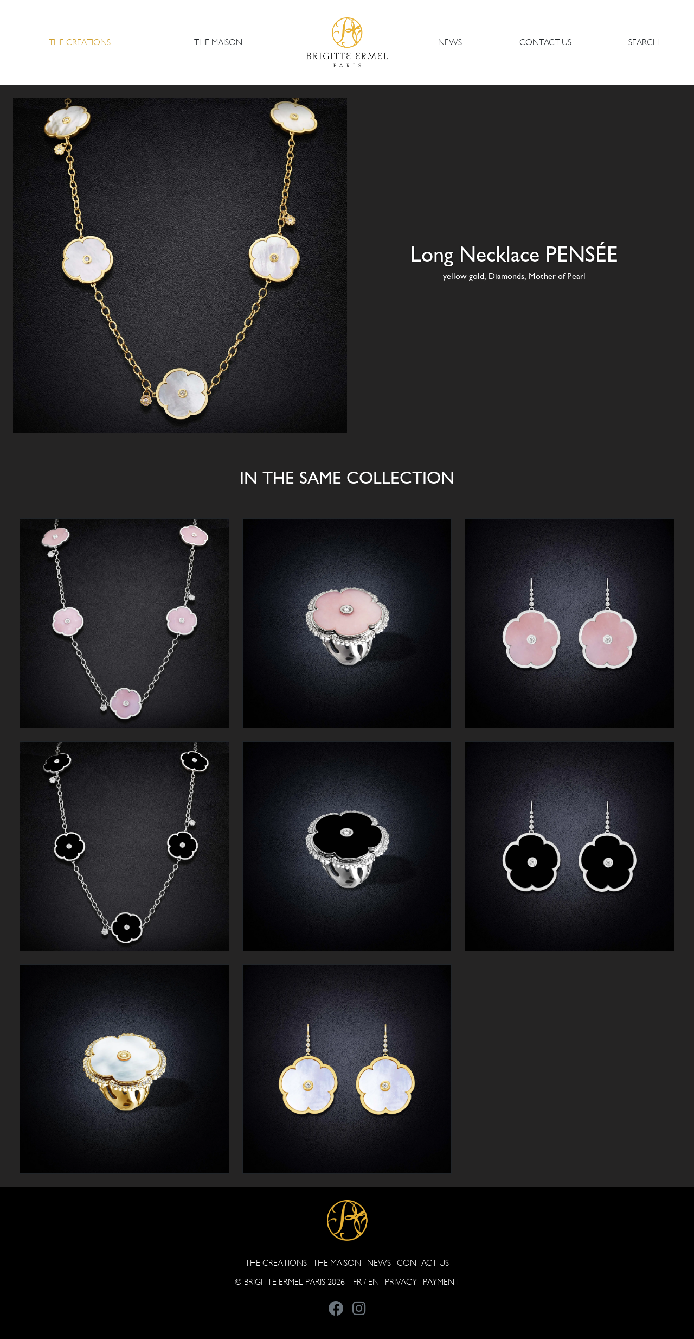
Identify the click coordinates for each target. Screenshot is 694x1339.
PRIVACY (401, 1281)
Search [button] (643, 42)
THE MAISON (337, 1262)
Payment (441, 1281)
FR (357, 1281)
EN (373, 1281)
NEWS (450, 42)
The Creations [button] (80, 42)
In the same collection (347, 477)
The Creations (276, 1262)
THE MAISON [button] (218, 42)
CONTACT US (545, 42)
